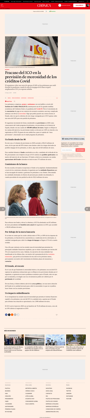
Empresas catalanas (52, 404)
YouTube (68, 398)
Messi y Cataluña (46, 1)
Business (7, 69)
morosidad (22, 113)
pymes (24, 104)
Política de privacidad (53, 398)
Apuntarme (80, 150)
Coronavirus (31, 98)
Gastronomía (9, 406)
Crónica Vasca (29, 391)
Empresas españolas (52, 406)
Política (7, 388)
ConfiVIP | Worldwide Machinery (70, 1)
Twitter (68, 391)
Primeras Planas (10, 409)
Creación (8, 396)
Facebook (69, 388)
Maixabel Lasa (81, 1)
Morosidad (23, 98)
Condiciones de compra (53, 409)
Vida (6, 393)
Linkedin (68, 393)
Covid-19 (39, 109)
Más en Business (10, 331)
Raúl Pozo (9, 101)
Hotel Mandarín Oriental (28, 1)
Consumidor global (31, 401)
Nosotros (49, 388)
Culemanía (28, 393)
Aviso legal (49, 391)
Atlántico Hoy (29, 398)
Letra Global (29, 396)
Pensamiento (9, 398)
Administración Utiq (52, 411)
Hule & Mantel (29, 404)
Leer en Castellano (5, 8)
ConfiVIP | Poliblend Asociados (57, 1)
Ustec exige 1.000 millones (16, 1)
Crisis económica (16, 98)
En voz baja (8, 411)
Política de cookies (52, 401)
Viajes (6, 401)
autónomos (31, 104)
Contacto (49, 393)
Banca (9, 98)
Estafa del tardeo (37, 1)
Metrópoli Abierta (31, 388)
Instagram (69, 396)
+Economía (8, 404)
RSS (47, 396)
